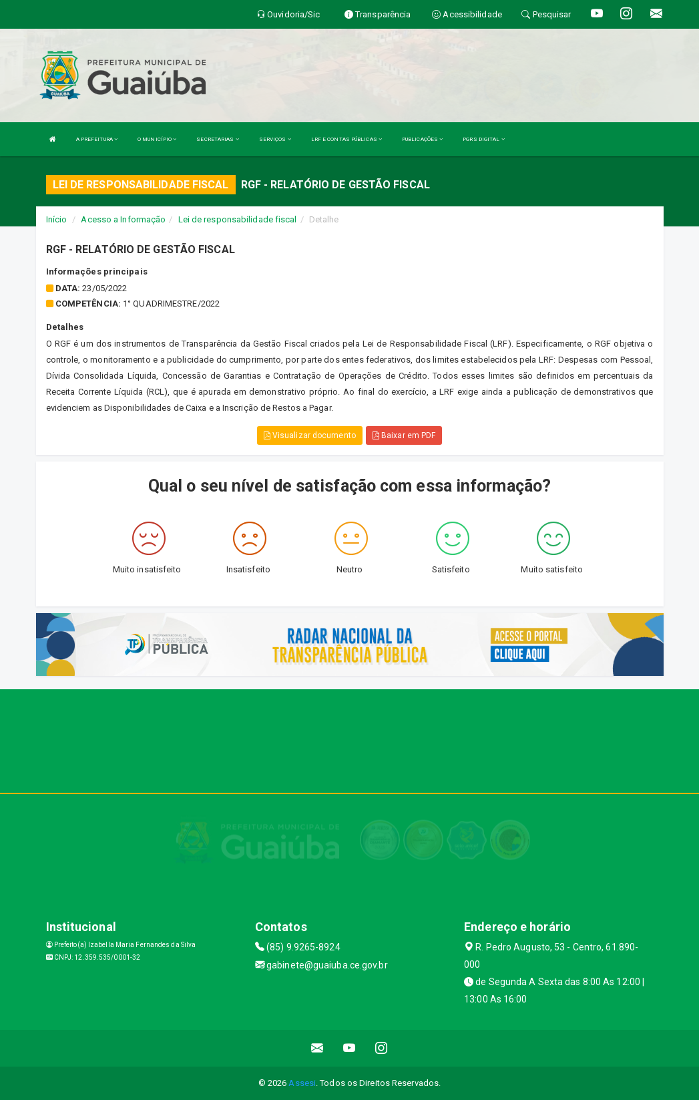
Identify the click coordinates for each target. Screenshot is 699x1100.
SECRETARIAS (217, 139)
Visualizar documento (310, 435)
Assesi (302, 1083)
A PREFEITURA (97, 139)
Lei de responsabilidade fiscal (237, 219)
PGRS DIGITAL (483, 139)
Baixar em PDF (404, 435)
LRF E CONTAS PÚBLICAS (346, 139)
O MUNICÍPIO (157, 139)
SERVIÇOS (275, 139)
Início (56, 219)
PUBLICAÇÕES (422, 139)
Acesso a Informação (123, 219)
